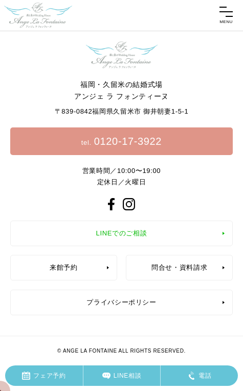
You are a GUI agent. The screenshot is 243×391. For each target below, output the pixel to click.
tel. (121, 141)
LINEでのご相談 (121, 233)
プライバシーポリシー (121, 302)
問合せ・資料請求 (179, 267)
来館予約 (64, 267)
